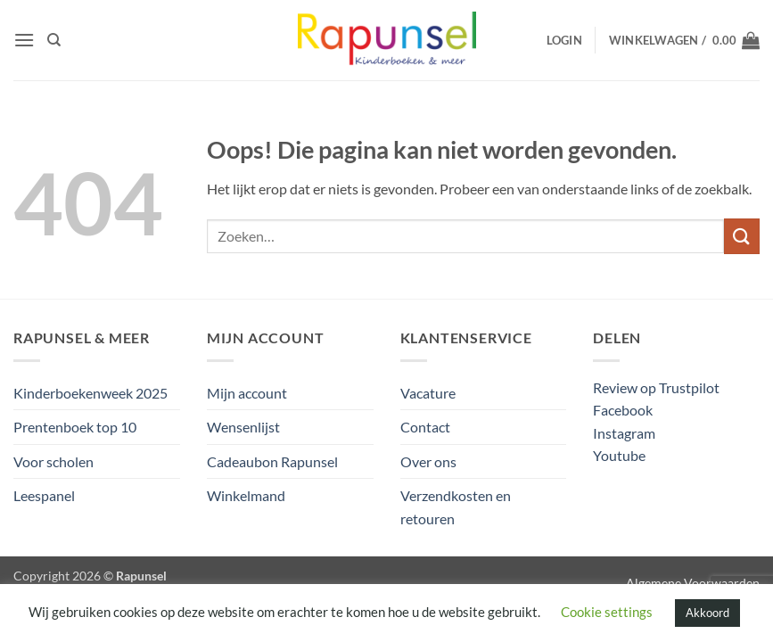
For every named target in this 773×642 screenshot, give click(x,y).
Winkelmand (246, 495)
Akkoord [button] (707, 612)
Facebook (623, 409)
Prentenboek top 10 (74, 426)
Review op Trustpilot (656, 387)
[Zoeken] (54, 40)
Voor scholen (53, 461)
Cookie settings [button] (607, 612)
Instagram (624, 432)
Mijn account (247, 392)
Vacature (428, 392)
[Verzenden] (742, 235)
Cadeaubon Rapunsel (272, 461)
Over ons (428, 461)
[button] (24, 40)
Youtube (619, 455)
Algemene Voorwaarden (693, 582)
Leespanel (44, 495)
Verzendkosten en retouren (455, 507)
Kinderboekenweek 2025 (90, 392)
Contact (425, 426)
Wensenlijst (243, 426)
